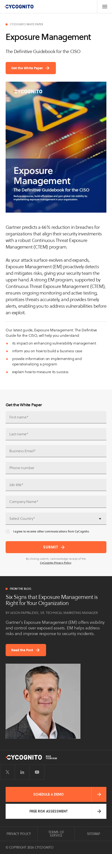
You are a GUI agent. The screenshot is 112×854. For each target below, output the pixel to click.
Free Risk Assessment (48, 811)
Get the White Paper (27, 68)
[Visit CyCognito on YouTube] (36, 772)
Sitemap (93, 833)
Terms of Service (56, 834)
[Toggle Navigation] (104, 6)
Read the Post (22, 650)
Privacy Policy (19, 833)
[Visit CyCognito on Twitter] (7, 772)
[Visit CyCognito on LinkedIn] (22, 772)
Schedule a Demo (48, 794)
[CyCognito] (19, 6)
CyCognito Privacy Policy (55, 563)
